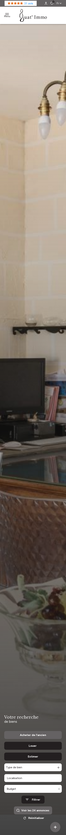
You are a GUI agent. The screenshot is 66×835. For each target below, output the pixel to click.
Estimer (33, 756)
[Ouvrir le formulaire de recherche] (33, 800)
